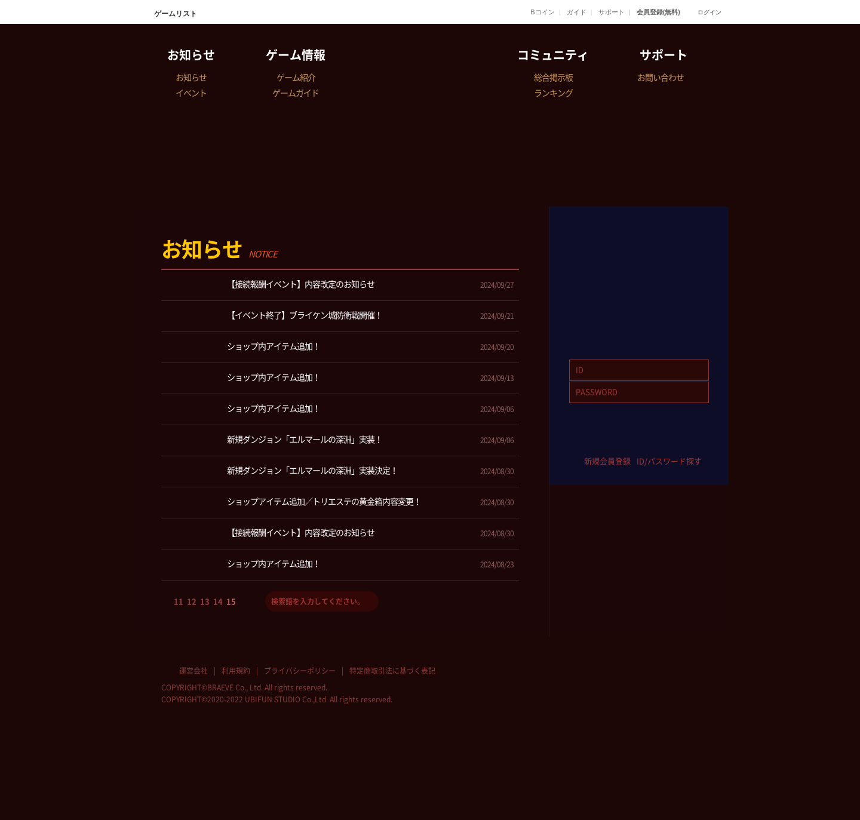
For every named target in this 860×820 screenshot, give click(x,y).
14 (218, 602)
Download (639, 309)
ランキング (553, 93)
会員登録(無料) (658, 12)
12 (191, 602)
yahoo (657, 442)
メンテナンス (492, 258)
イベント (191, 93)
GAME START (639, 243)
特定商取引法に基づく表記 (392, 670)
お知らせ (191, 55)
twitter (621, 442)
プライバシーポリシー (300, 670)
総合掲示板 (553, 77)
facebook (586, 442)
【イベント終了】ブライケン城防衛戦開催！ (276, 316)
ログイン (709, 12)
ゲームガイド (295, 93)
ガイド (576, 12)
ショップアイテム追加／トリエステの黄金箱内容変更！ (295, 502)
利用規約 (236, 670)
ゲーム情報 (295, 55)
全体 (331, 258)
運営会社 (193, 670)
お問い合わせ (660, 77)
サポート (611, 12)
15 (231, 602)
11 (178, 602)
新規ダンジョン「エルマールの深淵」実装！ (276, 440)
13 (205, 602)
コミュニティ (553, 55)
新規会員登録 (607, 461)
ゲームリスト (174, 14)
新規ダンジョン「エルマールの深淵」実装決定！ (284, 471)
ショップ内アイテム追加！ (245, 347)
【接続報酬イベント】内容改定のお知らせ (272, 285)
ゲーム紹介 (296, 77)
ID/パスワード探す (669, 461)
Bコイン (542, 12)
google (692, 442)
